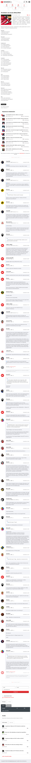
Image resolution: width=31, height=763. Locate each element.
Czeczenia (8, 271)
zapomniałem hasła (8, 695)
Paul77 (7, 671)
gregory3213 (9, 320)
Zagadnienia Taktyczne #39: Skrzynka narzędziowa (15, 726)
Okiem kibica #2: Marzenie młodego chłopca (14, 744)
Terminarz (4, 104)
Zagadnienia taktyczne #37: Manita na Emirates (14, 750)
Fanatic (7, 454)
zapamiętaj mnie (6, 689)
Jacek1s (8, 553)
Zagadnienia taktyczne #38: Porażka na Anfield (14, 738)
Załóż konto (21, 153)
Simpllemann (9, 498)
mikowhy (8, 640)
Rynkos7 (8, 169)
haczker (8, 328)
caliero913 (8, 350)
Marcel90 (8, 488)
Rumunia (8, 234)
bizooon (8, 189)
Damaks (7, 366)
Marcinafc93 (9, 222)
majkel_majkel (9, 244)
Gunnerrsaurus (9, 291)
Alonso (7, 278)
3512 (28, 15)
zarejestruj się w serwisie (9, 697)
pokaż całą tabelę (5, 710)
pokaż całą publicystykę (6, 756)
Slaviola (7, 567)
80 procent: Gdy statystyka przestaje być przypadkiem (15, 732)
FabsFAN (8, 161)
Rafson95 (8, 419)
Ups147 (7, 264)
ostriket (7, 606)
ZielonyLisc (8, 546)
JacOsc (7, 390)
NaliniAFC (8, 411)
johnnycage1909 (9, 257)
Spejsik (7, 357)
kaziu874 (8, 374)
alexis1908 (8, 440)
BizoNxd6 (8, 613)
